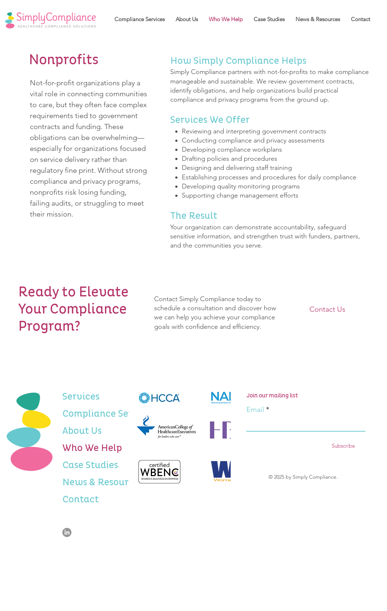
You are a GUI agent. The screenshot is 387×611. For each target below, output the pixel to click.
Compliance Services (81, 414)
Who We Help (81, 448)
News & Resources (81, 482)
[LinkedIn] (66, 532)
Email (255, 409)
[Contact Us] (327, 309)
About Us (81, 431)
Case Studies (81, 465)
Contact (80, 499)
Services (80, 396)
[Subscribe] (343, 445)
